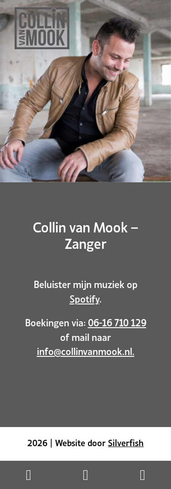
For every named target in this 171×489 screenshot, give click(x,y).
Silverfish (126, 442)
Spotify (84, 298)
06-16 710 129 (117, 322)
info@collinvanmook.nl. (86, 350)
